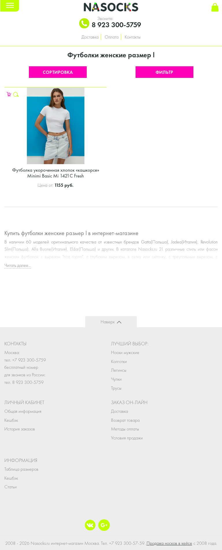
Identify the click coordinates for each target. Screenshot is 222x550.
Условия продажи (127, 438)
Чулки (116, 379)
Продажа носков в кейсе (169, 543)
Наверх (107, 322)
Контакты (132, 37)
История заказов (19, 429)
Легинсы (118, 370)
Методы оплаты (125, 429)
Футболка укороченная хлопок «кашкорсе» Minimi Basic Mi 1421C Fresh (55, 173)
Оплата (112, 37)
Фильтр (164, 72)
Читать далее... (17, 265)
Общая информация (22, 411)
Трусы (116, 388)
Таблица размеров (21, 469)
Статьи (10, 487)
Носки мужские (125, 352)
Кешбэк (11, 420)
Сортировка (58, 72)
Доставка (90, 37)
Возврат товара (125, 420)
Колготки (119, 361)
